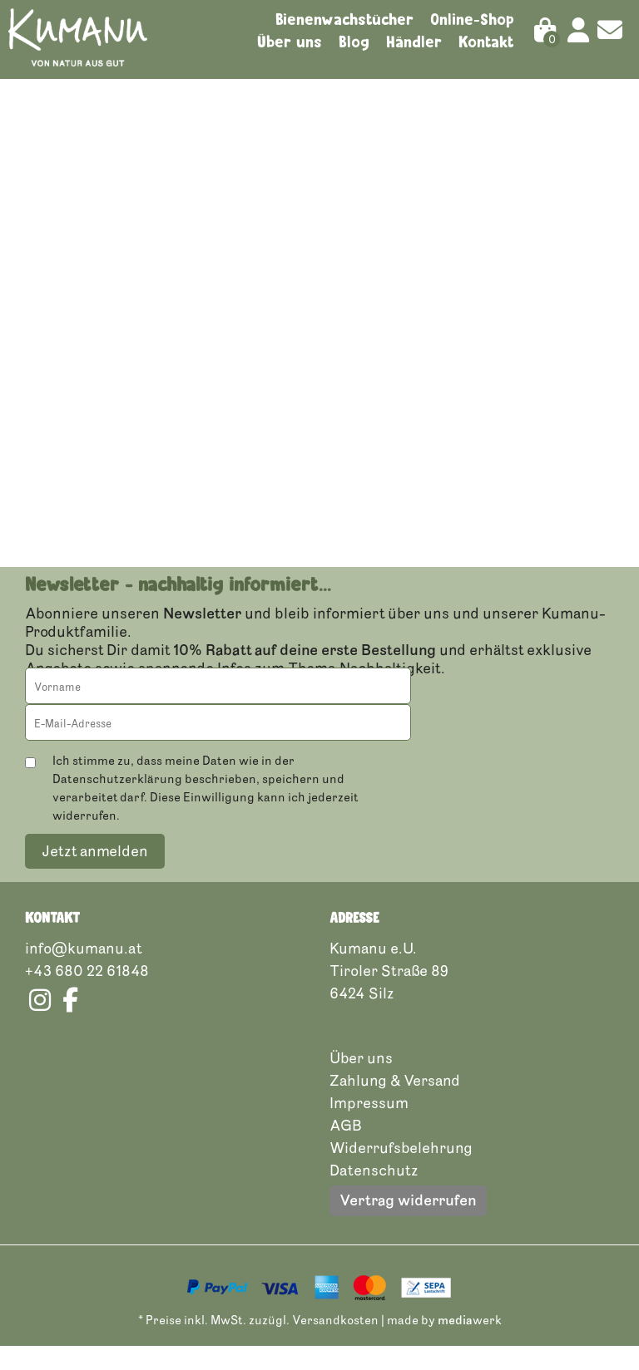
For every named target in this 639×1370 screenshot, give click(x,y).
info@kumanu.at (83, 972)
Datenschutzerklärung (117, 803)
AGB (345, 1149)
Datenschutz (374, 1194)
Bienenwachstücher (344, 19)
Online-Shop (472, 19)
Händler (414, 41)
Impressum (369, 1126)
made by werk (444, 1344)
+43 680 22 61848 (87, 994)
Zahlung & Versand (394, 1104)
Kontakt (486, 41)
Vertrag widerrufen (408, 1224)
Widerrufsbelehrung (401, 1171)
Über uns (289, 41)
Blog (354, 41)
